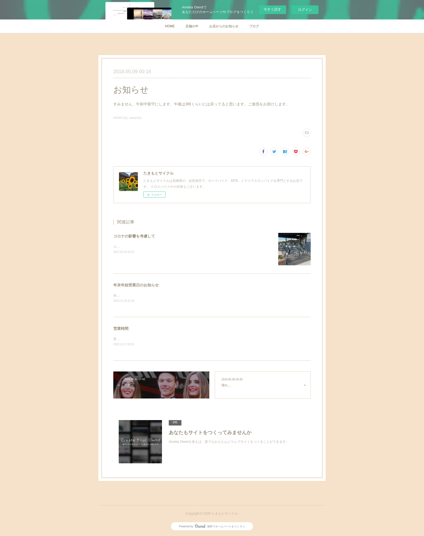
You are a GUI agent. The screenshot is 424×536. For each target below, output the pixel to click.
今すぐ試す (272, 9)
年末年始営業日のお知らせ (136, 285)
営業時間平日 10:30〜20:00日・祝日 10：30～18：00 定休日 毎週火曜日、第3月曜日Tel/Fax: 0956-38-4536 (196, 339)
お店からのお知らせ (224, 26)
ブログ (254, 26)
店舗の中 (192, 26)
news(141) (135, 117)
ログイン (305, 10)
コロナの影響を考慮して (134, 236)
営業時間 (120, 329)
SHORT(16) (120, 117)
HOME (170, 26)
